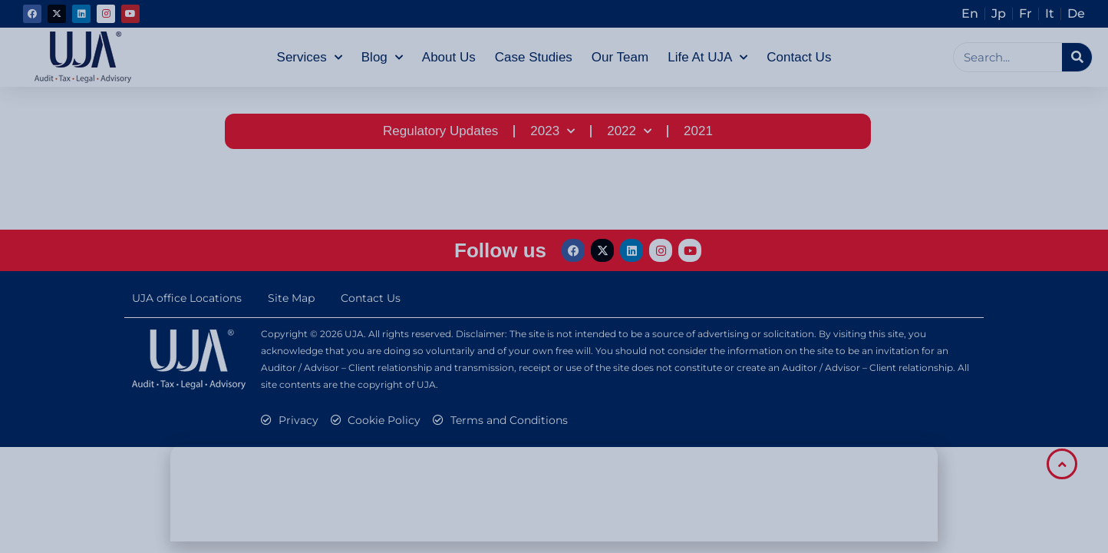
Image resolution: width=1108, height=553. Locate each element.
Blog (382, 57)
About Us (449, 57)
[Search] (1077, 57)
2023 (552, 131)
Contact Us (799, 57)
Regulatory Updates (440, 131)
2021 (698, 131)
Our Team (620, 57)
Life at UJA (707, 57)
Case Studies (533, 57)
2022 (629, 131)
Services (309, 57)
